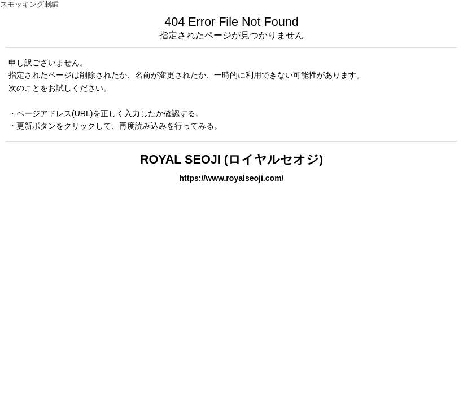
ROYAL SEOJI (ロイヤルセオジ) (231, 159)
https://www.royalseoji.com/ (231, 178)
